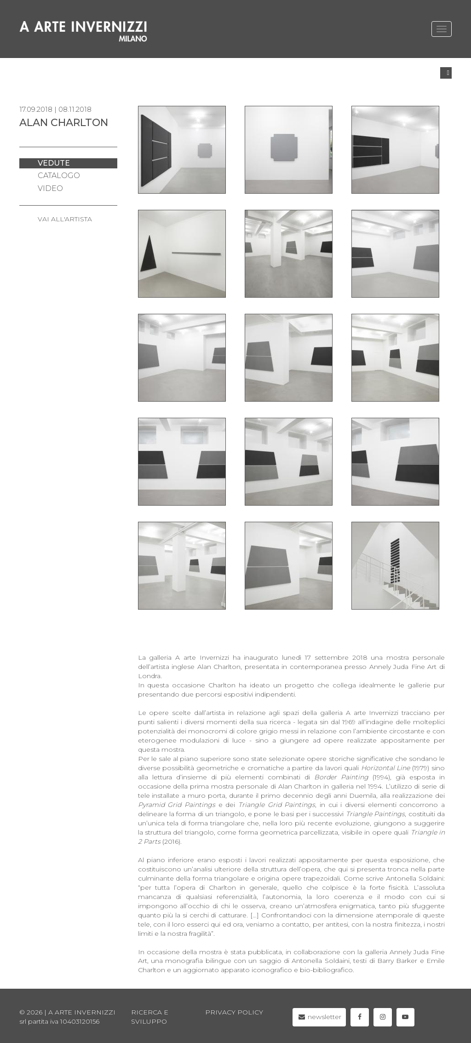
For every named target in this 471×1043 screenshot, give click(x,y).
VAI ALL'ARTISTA (65, 219)
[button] (446, 73)
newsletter (319, 1017)
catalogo (59, 175)
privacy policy (234, 1012)
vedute (54, 163)
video (50, 188)
